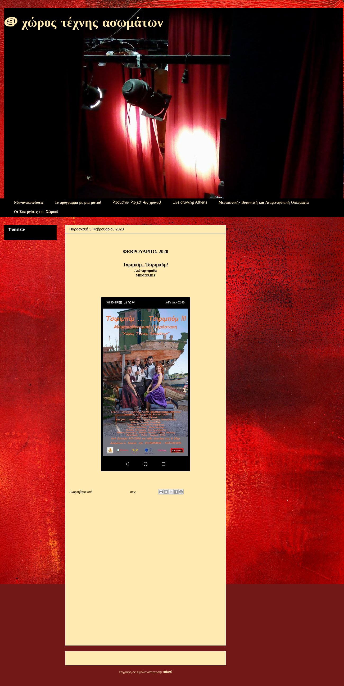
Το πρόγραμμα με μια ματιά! (78, 203)
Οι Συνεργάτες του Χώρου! (36, 212)
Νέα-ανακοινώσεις (28, 203)
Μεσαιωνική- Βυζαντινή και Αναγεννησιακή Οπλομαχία (264, 203)
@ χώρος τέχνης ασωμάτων (83, 22)
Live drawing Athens (190, 203)
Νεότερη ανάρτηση (85, 658)
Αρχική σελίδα (142, 658)
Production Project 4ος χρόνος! (136, 203)
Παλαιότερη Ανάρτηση (203, 658)
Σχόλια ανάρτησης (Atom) (154, 672)
